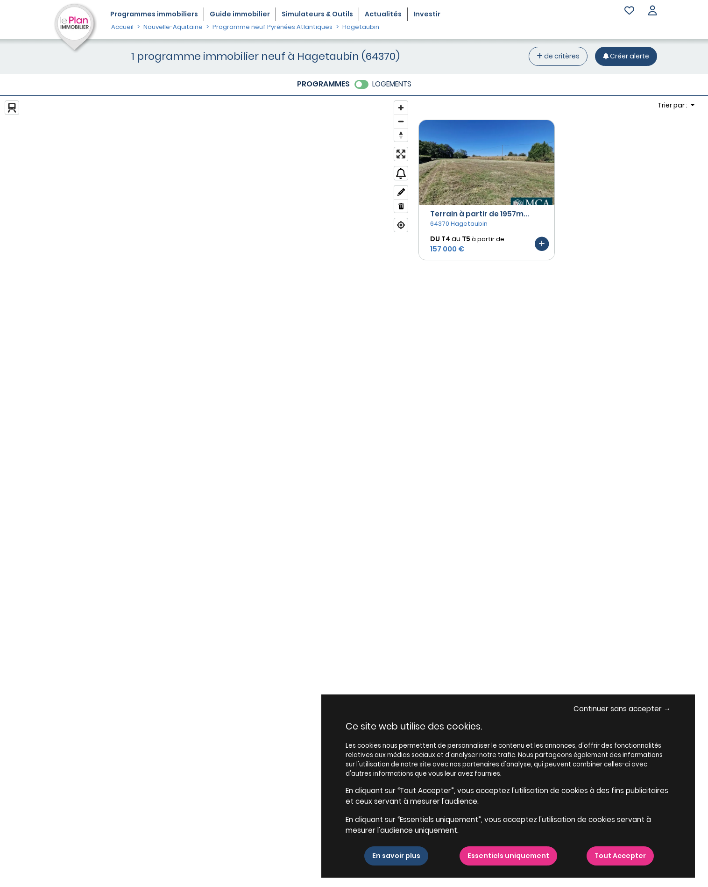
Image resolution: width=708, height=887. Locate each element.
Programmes (154, 14)
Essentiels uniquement (508, 855)
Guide (240, 14)
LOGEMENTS (391, 84)
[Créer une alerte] (626, 56)
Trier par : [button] (673, 105)
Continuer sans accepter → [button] (622, 709)
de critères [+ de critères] (558, 56)
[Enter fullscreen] (401, 154)
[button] (652, 11)
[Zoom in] (401, 107)
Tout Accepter (620, 855)
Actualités (383, 14)
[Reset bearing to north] (401, 135)
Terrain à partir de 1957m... (479, 214)
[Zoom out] (401, 121)
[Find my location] (401, 225)
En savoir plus (396, 855)
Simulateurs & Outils (317, 14)
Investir (426, 14)
